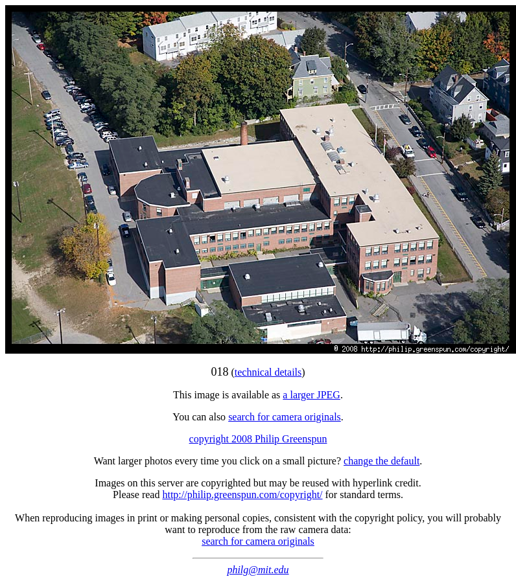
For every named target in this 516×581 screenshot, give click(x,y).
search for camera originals (284, 416)
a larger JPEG (311, 394)
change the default (381, 460)
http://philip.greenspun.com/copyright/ (242, 494)
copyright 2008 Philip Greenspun (258, 438)
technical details (268, 372)
